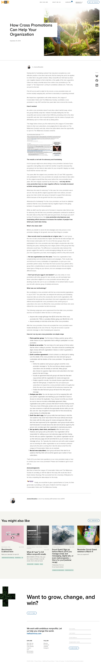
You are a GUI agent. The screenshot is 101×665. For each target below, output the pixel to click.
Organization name (74, 642)
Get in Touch (93, 2)
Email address (73, 637)
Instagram (46, 648)
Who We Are (44, 2)
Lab (28, 649)
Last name (72, 633)
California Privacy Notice (48, 661)
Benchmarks (30, 651)
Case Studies (30, 646)
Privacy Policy (38, 661)
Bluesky (46, 643)
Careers (68, 2)
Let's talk (31, 613)
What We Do (56, 2)
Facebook (46, 645)
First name (72, 628)
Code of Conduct (60, 661)
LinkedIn (46, 646)
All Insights (93, 520)
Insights (79, 2)
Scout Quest (30, 652)
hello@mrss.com (34, 634)
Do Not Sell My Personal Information (74, 661)
